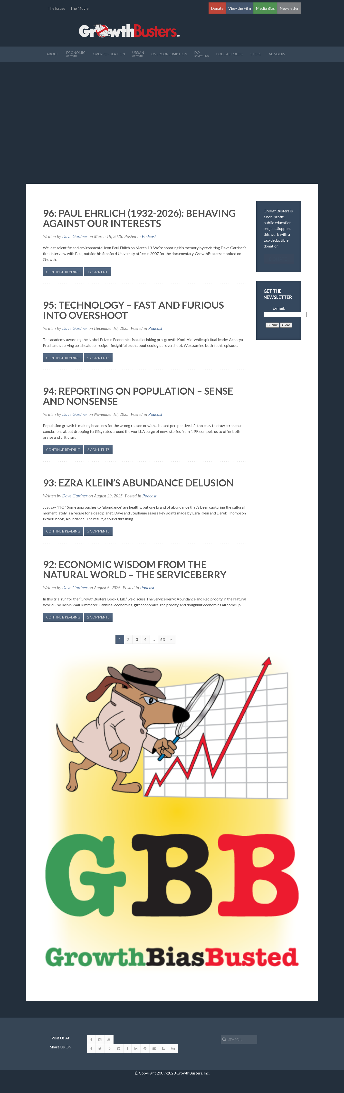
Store (256, 54)
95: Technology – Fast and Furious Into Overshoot (133, 310)
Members (277, 54)
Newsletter (289, 8)
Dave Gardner (74, 236)
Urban (138, 53)
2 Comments (98, 449)
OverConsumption (169, 54)
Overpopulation (109, 54)
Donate (217, 8)
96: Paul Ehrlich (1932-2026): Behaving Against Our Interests (139, 218)
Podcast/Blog (229, 54)
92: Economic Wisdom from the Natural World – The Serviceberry (135, 569)
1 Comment (97, 272)
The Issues (56, 8)
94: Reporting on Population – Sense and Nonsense (138, 396)
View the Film (239, 8)
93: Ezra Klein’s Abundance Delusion (138, 483)
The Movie (79, 8)
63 (162, 639)
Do (201, 53)
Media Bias (265, 8)
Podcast (149, 236)
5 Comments (98, 358)
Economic (76, 53)
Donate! (279, 259)
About (53, 54)
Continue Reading (63, 272)
